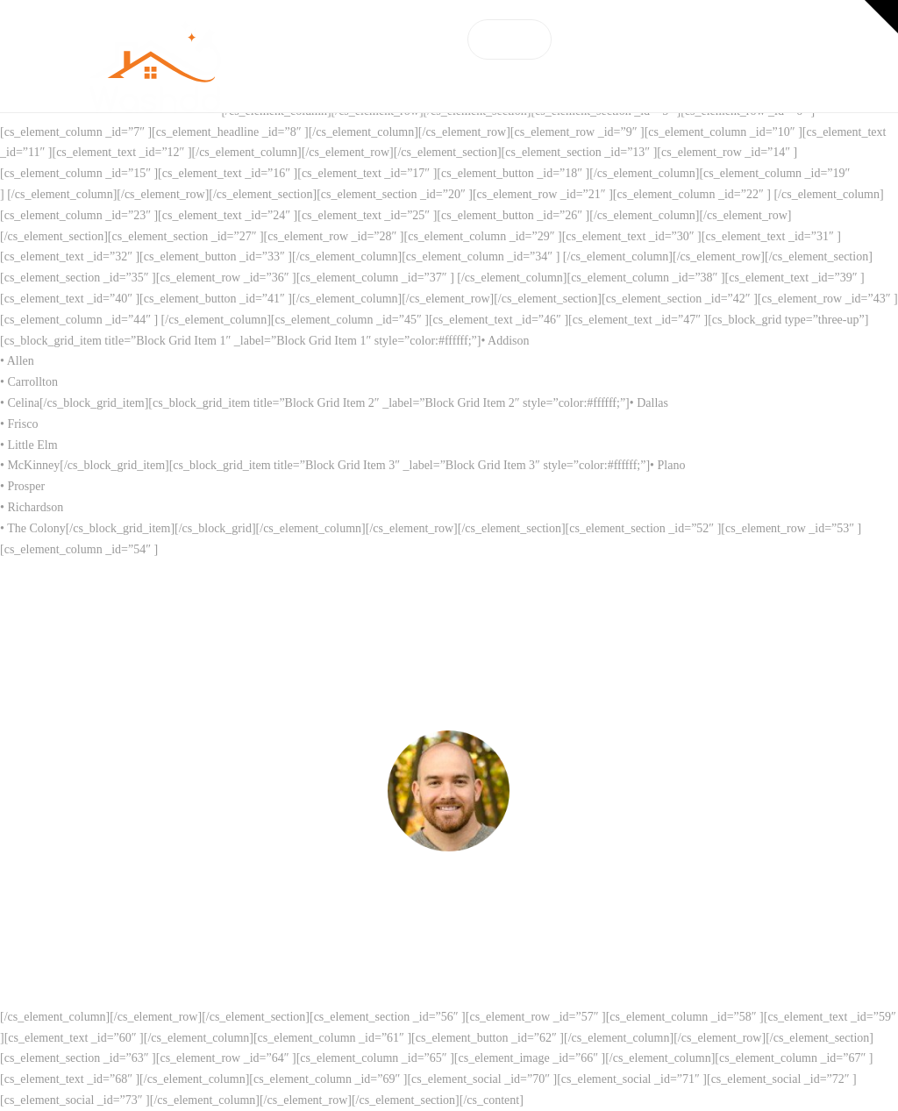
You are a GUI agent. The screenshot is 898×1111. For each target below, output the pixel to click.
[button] (881, 16)
